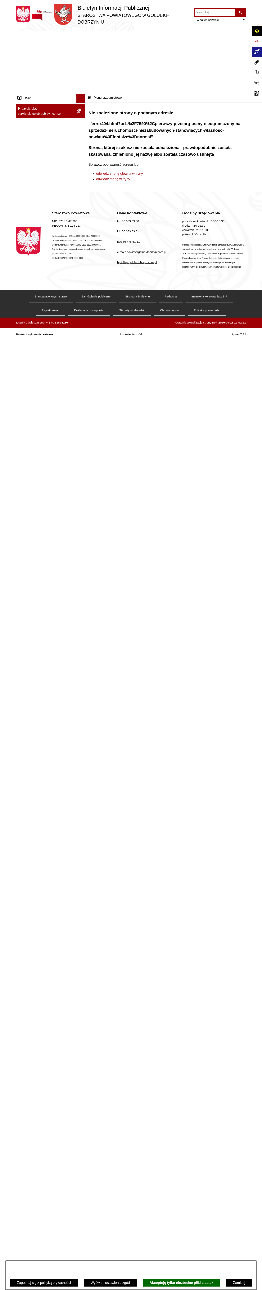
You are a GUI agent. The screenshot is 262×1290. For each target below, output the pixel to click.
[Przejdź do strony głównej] (103, 14)
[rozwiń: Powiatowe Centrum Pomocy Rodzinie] (81, 1063)
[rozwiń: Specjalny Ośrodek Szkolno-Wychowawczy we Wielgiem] (81, 1172)
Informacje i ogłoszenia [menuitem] (35, 210)
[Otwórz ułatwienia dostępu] (257, 31)
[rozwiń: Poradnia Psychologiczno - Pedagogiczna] (81, 1080)
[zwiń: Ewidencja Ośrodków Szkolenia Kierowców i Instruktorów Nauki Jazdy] (81, 956)
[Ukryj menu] (80, 36)
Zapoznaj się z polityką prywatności (44, 1283)
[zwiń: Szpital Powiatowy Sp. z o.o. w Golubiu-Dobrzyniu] (81, 145)
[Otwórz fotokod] (257, 93)
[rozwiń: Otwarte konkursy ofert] (81, 484)
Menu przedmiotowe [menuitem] (33, 340)
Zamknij (239, 1283)
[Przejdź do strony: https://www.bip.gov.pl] (257, 41)
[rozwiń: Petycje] (81, 847)
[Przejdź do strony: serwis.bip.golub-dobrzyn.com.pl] (257, 62)
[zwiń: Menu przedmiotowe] (81, 340)
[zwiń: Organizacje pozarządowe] (81, 473)
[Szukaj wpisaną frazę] (240, 12)
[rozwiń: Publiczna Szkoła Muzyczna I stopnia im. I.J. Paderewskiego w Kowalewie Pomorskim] (81, 1226)
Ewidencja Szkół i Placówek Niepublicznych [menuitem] (39, 1010)
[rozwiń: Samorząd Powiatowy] (81, 362)
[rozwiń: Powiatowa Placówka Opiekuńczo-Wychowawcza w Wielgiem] (81, 1189)
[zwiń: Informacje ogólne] (81, 45)
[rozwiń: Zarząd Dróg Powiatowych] (81, 1052)
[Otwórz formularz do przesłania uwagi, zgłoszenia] (257, 83)
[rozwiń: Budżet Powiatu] (81, 677)
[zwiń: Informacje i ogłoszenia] (81, 210)
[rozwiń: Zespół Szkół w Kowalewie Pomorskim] (81, 1129)
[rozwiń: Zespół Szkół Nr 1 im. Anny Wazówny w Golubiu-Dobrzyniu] (81, 1096)
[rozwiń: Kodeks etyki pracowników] (81, 760)
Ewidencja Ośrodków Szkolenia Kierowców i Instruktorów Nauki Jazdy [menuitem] (47, 958)
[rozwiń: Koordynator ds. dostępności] (81, 67)
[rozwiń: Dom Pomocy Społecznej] (81, 1161)
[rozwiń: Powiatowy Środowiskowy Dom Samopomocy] (81, 1248)
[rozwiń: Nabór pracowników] (81, 638)
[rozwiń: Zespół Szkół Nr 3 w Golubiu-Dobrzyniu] (81, 1145)
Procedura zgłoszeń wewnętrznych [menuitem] (44, 1022)
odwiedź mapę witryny (113, 117)
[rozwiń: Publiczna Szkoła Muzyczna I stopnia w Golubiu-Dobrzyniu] (81, 1210)
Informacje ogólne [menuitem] (31, 45)
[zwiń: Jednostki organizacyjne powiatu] (81, 1030)
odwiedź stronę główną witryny (119, 112)
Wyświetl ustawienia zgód (110, 1283)
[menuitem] (50, 56)
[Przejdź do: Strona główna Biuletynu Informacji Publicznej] (89, 36)
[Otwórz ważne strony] (257, 72)
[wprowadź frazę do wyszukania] (214, 12)
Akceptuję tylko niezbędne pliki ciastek (181, 1283)
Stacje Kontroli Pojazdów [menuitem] (37, 999)
